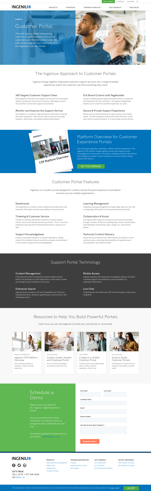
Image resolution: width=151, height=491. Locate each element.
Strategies (70, 7)
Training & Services (92, 7)
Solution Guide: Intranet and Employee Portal (59, 358)
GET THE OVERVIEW (91, 166)
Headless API (50, 468)
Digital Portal (50, 465)
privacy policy (114, 488)
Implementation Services (78, 465)
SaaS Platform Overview (126, 465)
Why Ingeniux (115, 7)
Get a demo (108, 1)
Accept (131, 488)
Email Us (20, 477)
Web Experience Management (56, 463)
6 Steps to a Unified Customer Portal (89, 358)
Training (73, 463)
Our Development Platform (103, 468)
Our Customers (99, 465)
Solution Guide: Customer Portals (121, 358)
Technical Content (52, 471)
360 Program (74, 468)
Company (120, 1)
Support (130, 1)
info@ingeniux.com (51, 437)
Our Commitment (100, 463)
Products (53, 7)
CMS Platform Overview (126, 463)
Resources (134, 7)
